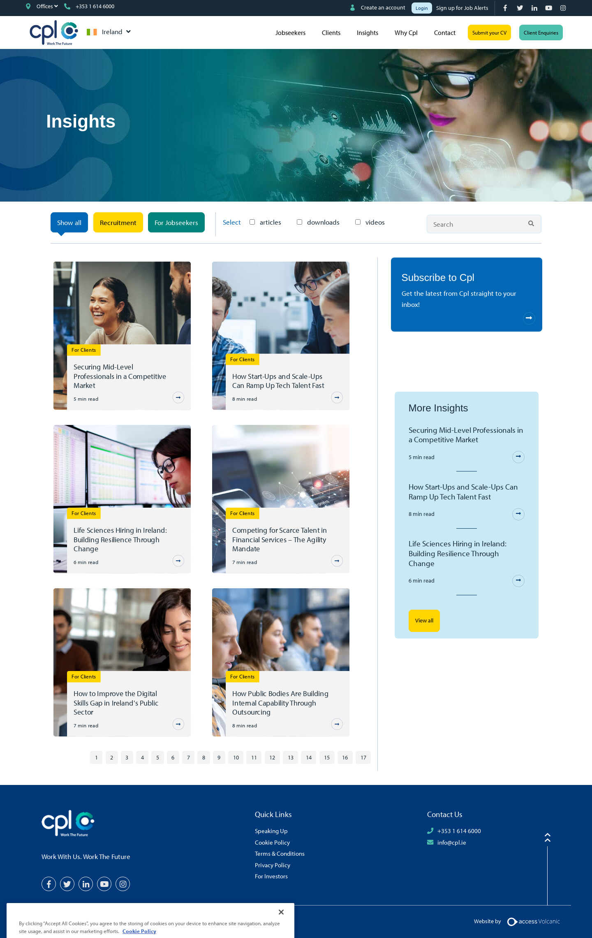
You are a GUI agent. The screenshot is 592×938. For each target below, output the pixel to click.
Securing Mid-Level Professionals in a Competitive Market (120, 376)
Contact (445, 32)
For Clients (84, 349)
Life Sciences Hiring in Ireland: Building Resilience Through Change (120, 539)
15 (327, 757)
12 (272, 757)
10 (236, 757)
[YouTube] (549, 8)
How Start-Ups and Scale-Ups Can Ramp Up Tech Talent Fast (278, 380)
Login (422, 8)
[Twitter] (520, 8)
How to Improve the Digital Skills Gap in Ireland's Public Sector (116, 702)
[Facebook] (506, 8)
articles (265, 222)
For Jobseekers (176, 222)
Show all (69, 222)
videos (370, 222)
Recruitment (118, 222)
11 (254, 757)
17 (363, 757)
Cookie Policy (272, 842)
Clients (331, 32)
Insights (367, 32)
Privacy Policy (272, 865)
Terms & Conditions (280, 853)
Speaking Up (271, 831)
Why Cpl (406, 32)
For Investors (271, 876)
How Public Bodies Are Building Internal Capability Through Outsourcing (280, 702)
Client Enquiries (541, 32)
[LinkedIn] (535, 8)
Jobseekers (290, 32)
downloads (318, 222)
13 (291, 757)
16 (345, 757)
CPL (54, 32)
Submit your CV (489, 32)
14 (309, 757)
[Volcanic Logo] (533, 921)
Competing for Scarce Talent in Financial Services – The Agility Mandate (279, 539)
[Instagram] (564, 8)
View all (424, 620)
